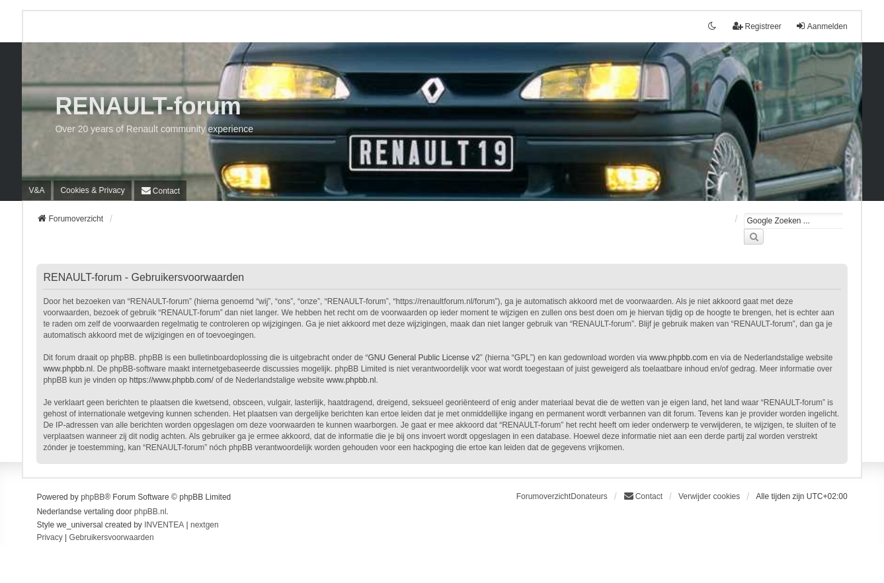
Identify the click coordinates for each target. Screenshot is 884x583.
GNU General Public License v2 (423, 357)
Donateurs (589, 496)
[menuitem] (92, 190)
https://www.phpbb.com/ (172, 380)
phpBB (92, 497)
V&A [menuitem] (36, 190)
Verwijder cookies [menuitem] (709, 496)
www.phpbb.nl (68, 368)
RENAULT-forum (148, 106)
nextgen (204, 524)
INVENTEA (164, 524)
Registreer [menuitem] (757, 26)
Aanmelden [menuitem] (821, 26)
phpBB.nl (150, 511)
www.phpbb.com (678, 357)
